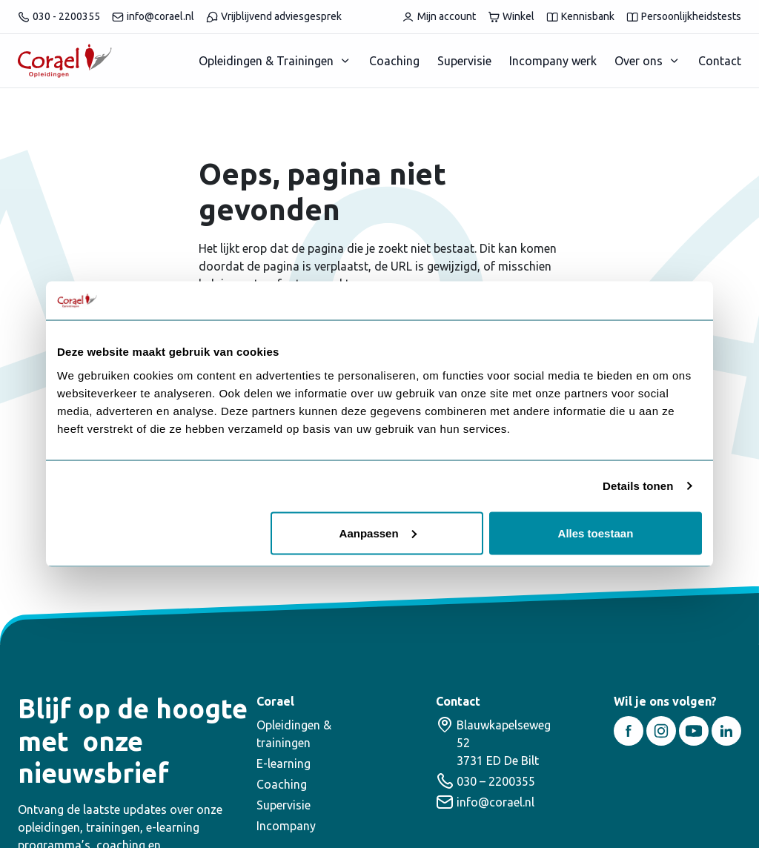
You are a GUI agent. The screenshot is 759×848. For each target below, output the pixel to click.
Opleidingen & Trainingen (266, 60)
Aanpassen (378, 532)
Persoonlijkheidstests (683, 16)
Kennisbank (580, 16)
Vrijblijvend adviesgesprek (274, 16)
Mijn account (439, 16)
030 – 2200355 (496, 781)
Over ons (638, 60)
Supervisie (464, 60)
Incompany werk (553, 60)
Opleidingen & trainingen (293, 733)
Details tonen (638, 486)
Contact (719, 60)
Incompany (286, 825)
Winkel (511, 16)
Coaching (394, 60)
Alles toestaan (596, 532)
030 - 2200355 (59, 16)
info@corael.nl (153, 16)
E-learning (283, 763)
